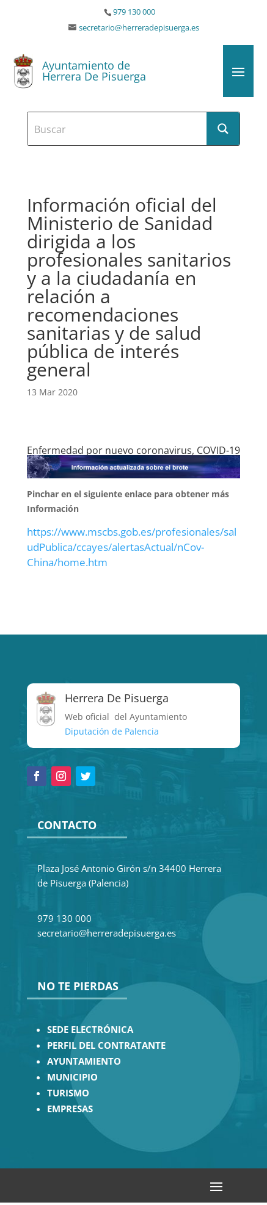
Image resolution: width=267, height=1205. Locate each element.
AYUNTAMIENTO (84, 1061)
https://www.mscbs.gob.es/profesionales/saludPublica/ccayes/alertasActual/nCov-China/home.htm (131, 547)
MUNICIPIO (72, 1077)
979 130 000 (134, 12)
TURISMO (68, 1093)
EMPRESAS (70, 1108)
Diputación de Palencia (112, 731)
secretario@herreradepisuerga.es (139, 28)
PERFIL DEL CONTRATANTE (106, 1045)
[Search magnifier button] (223, 128)
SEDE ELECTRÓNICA (90, 1029)
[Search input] (118, 129)
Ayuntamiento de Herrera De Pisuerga (94, 71)
